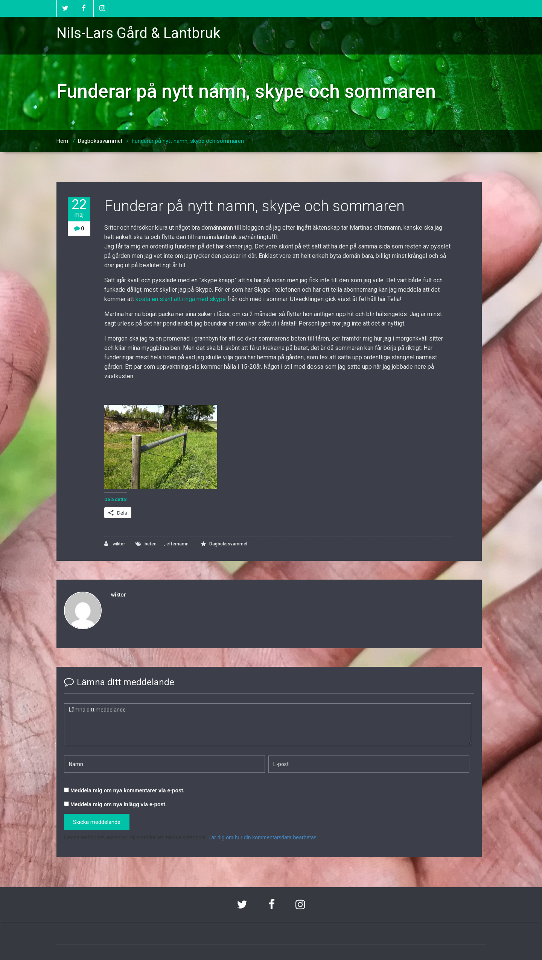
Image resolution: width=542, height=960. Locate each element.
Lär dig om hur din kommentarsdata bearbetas (263, 837)
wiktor (114, 544)
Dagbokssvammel (100, 141)
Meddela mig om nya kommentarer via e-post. (127, 790)
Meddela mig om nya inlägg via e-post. (118, 804)
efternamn (177, 544)
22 (79, 208)
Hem (62, 141)
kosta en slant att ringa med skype (181, 299)
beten (151, 544)
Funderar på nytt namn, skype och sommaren (188, 141)
